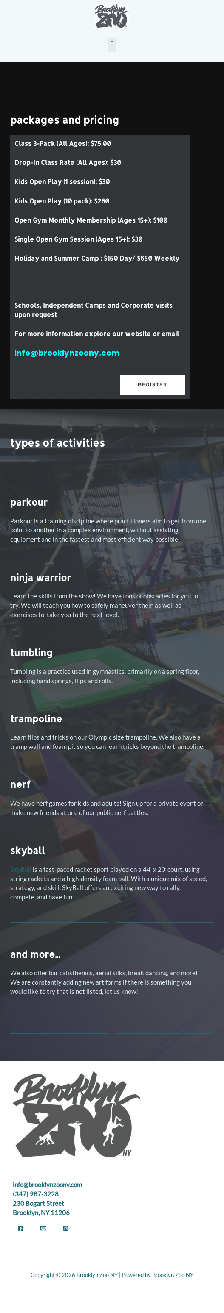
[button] (112, 45)
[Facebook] (21, 1228)
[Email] (43, 1228)
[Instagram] (66, 1228)
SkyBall (20, 869)
